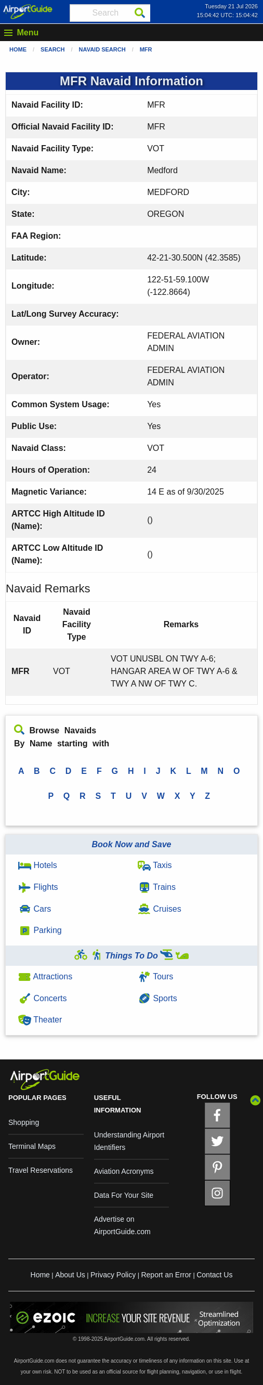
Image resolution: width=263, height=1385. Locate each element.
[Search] (140, 13)
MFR (146, 49)
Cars (34, 908)
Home (18, 49)
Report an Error (166, 1275)
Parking (40, 930)
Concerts (42, 998)
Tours (155, 976)
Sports (157, 998)
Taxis (155, 865)
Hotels (37, 865)
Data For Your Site (123, 1195)
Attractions (45, 976)
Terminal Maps (32, 1146)
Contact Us (214, 1275)
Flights (38, 887)
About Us (70, 1275)
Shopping (23, 1122)
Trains (157, 887)
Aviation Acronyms (124, 1171)
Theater (40, 1019)
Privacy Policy (113, 1275)
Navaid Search (102, 49)
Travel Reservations (40, 1170)
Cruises (159, 908)
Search (52, 49)
